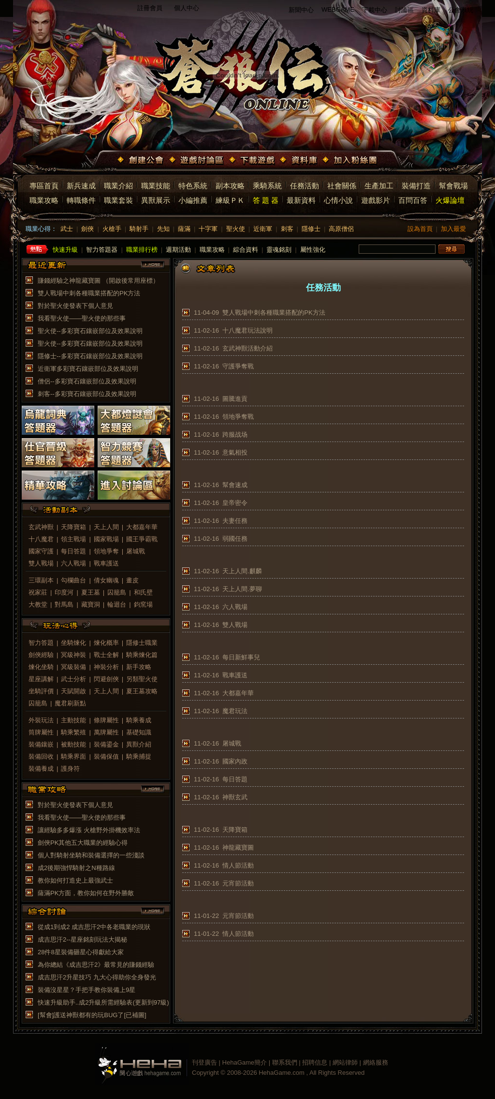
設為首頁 (420, 228)
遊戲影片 (375, 200)
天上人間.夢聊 (242, 589)
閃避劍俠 (106, 679)
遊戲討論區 (197, 160)
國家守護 (41, 551)
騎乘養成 (138, 720)
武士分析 (73, 679)
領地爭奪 (106, 551)
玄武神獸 (41, 527)
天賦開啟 (73, 691)
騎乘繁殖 (73, 732)
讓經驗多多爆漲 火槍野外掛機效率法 (89, 830)
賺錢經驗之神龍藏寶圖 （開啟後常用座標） (98, 280)
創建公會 (141, 160)
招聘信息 (314, 1062)
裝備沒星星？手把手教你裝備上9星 (86, 989)
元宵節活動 (238, 883)
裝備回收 (41, 756)
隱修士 (311, 228)
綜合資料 (245, 249)
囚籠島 (116, 592)
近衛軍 (262, 228)
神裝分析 (106, 667)
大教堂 (38, 604)
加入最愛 (453, 228)
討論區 (404, 10)
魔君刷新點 (70, 703)
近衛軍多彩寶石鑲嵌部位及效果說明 (88, 368)
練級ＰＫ (230, 200)
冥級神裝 (73, 654)
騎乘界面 (73, 756)
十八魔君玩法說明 (247, 330)
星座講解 (41, 679)
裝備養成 (41, 768)
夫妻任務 (235, 520)
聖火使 (235, 228)
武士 (66, 228)
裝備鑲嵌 (41, 744)
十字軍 (208, 228)
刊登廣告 (204, 1062)
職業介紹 (118, 186)
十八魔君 (41, 539)
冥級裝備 (73, 667)
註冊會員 (149, 8)
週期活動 (178, 249)
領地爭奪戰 (238, 416)
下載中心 (374, 10)
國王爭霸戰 (142, 539)
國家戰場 (106, 539)
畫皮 (132, 580)
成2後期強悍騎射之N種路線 (76, 867)
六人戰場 (73, 563)
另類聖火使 (142, 679)
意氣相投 (235, 452)
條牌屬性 (106, 720)
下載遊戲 (252, 160)
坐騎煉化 (73, 642)
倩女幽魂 (106, 580)
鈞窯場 (143, 604)
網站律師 (345, 1062)
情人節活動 (238, 865)
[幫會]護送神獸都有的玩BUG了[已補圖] (92, 1015)
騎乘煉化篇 (142, 654)
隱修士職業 (142, 642)
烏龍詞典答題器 (58, 420)
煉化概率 (106, 642)
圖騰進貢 (235, 398)
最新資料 (301, 200)
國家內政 (235, 761)
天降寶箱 (73, 527)
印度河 (64, 592)
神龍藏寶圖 (238, 847)
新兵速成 (81, 186)
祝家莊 (38, 592)
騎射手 (139, 228)
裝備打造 (416, 186)
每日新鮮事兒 (241, 657)
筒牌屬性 (41, 732)
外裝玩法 (41, 720)
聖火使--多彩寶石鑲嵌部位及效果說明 (90, 331)
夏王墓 (90, 592)
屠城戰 (135, 551)
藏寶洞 (90, 604)
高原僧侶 (341, 228)
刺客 (287, 228)
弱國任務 (235, 538)
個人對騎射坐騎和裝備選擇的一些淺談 (91, 855)
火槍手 (111, 228)
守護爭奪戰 (238, 366)
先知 (163, 228)
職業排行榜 (142, 249)
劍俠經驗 (41, 654)
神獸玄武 (235, 797)
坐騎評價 (41, 691)
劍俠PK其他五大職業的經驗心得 (83, 842)
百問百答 (412, 200)
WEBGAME (337, 9)
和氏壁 (143, 592)
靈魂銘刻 (278, 249)
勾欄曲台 (73, 580)
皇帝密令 (235, 502)
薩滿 (184, 228)
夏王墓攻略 (142, 691)
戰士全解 (106, 654)
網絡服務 (375, 1062)
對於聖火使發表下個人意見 (75, 305)
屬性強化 (312, 249)
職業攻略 (43, 200)
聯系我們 (284, 1062)
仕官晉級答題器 (58, 452)
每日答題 (73, 551)
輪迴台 (116, 604)
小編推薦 (192, 200)
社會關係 (341, 186)
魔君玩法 (235, 711)
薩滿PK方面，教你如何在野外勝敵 (86, 893)
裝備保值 (106, 756)
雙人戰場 (41, 563)
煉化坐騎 (41, 667)
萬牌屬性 (106, 732)
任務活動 (304, 186)
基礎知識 (138, 732)
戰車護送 (106, 563)
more (152, 265)
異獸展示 (155, 200)
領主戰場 (73, 539)
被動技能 (73, 744)
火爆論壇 (450, 200)
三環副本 (41, 580)
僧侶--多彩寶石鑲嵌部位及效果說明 (87, 381)
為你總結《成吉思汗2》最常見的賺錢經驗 (96, 964)
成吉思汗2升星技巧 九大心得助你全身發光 (97, 977)
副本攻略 (230, 186)
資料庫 (431, 10)
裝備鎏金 (106, 744)
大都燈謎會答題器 (134, 420)
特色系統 (192, 186)
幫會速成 (235, 484)
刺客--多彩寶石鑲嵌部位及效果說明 (87, 393)
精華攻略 (58, 485)
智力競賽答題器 (134, 452)
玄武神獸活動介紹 (247, 348)
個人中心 (186, 8)
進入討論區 (134, 485)
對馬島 (64, 604)
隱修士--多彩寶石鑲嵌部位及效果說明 (90, 356)
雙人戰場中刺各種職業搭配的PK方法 (89, 293)
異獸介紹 (138, 744)
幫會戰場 (453, 186)
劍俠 (87, 228)
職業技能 (155, 186)
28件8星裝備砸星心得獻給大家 (81, 952)
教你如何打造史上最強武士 (75, 880)
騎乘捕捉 (138, 756)
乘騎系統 (267, 186)
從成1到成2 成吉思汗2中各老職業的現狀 (94, 927)
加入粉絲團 (350, 160)
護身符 (70, 768)
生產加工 (378, 186)
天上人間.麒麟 (242, 571)
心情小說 (338, 200)
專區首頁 (43, 186)
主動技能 (73, 720)
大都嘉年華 (142, 527)
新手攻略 (138, 667)
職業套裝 (118, 200)
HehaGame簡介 (244, 1062)
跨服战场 (235, 434)
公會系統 (460, 10)
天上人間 (106, 527)
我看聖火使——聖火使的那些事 (82, 318)
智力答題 (41, 642)
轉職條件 (81, 200)
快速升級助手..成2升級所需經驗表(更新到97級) (103, 1002)
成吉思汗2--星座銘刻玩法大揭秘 (82, 939)
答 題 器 (265, 200)
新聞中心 (301, 10)
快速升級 (65, 249)
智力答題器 (101, 249)
